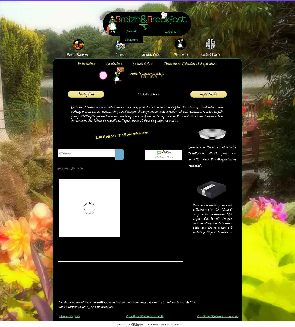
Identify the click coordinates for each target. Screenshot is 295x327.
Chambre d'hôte (151, 54)
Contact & (207, 54)
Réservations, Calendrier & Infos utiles (190, 63)
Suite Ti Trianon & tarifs (147, 73)
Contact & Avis (143, 63)
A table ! (121, 54)
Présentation (86, 63)
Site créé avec (131, 324)
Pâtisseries (181, 54)
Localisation (114, 63)
